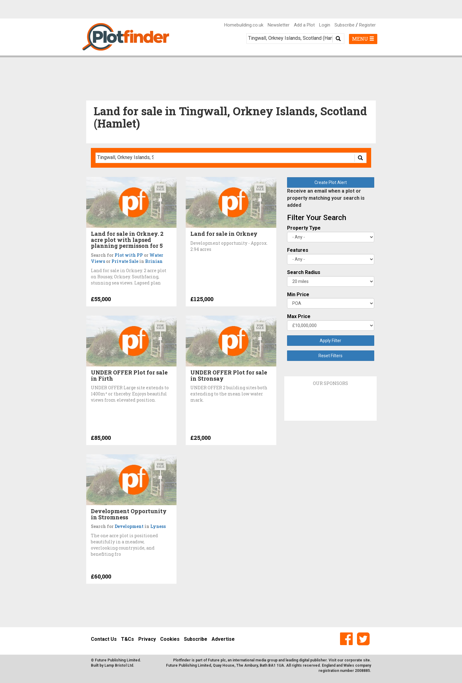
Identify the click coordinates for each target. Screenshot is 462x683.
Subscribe (344, 25)
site (366, 660)
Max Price (298, 316)
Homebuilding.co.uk (243, 25)
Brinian (154, 261)
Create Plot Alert (330, 182)
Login (324, 25)
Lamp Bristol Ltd (118, 665)
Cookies (170, 639)
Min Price (298, 294)
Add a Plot (304, 25)
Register (367, 25)
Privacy (147, 639)
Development (129, 526)
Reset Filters (330, 355)
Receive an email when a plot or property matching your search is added (326, 198)
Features (297, 250)
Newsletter (279, 25)
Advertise (223, 639)
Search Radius (303, 272)
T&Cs (127, 639)
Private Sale (124, 261)
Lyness (158, 526)
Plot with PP (129, 255)
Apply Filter (330, 340)
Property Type (304, 228)
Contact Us (104, 639)
